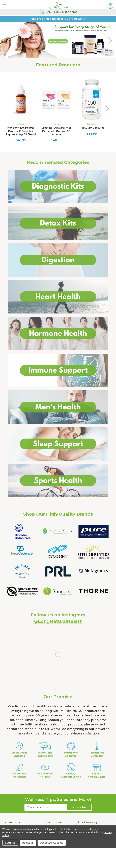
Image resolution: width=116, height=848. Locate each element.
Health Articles (13, 788)
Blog (7, 780)
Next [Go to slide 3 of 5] (110, 40)
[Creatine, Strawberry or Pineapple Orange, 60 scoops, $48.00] (56, 99)
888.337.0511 (48, 820)
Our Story (83, 776)
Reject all (28, 842)
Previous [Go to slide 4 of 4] (5, 108)
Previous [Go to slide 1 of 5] (6, 40)
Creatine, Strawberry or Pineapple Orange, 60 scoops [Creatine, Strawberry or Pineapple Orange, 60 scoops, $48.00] (56, 131)
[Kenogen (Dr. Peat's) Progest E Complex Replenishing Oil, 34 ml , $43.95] (20, 99)
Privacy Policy (49, 784)
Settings (10, 842)
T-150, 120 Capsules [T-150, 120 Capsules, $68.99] (91, 127)
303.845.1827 (66, 813)
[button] (58, 186)
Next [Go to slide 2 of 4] (107, 108)
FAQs (8, 776)
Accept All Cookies (51, 842)
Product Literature (15, 784)
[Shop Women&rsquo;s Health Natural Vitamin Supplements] (58, 40)
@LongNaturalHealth (58, 621)
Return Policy (49, 780)
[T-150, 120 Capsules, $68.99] (91, 99)
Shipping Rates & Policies (56, 776)
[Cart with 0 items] (110, 6)
